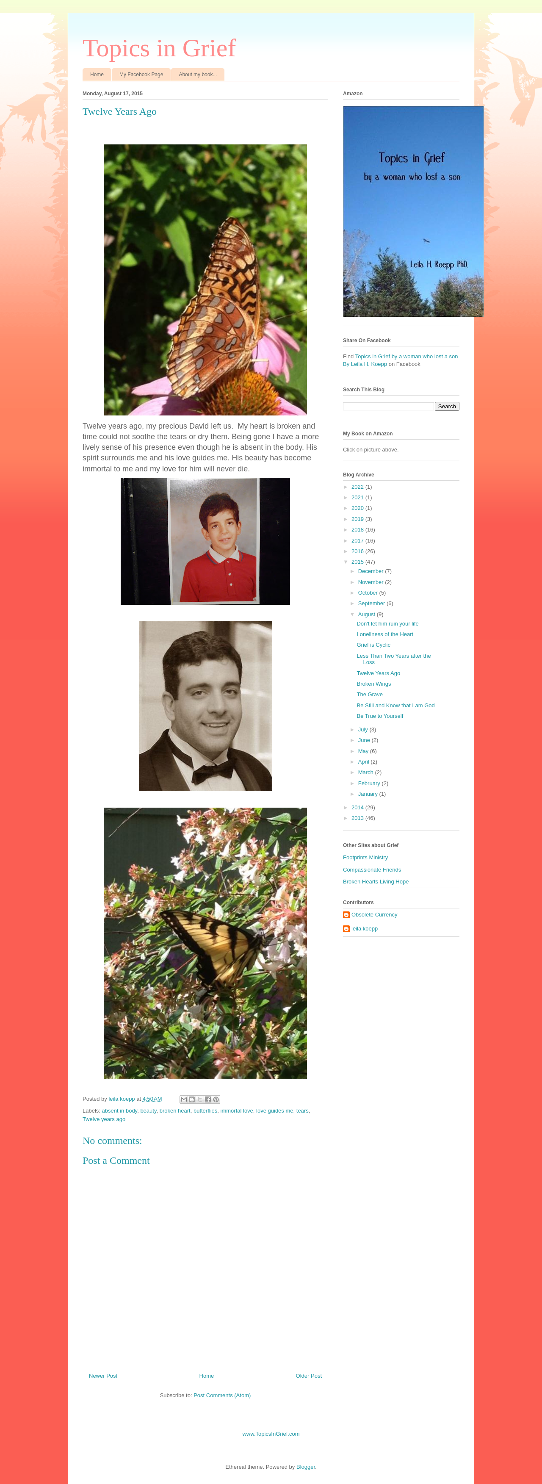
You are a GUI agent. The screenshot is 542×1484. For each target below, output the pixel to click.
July (364, 729)
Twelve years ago (104, 1119)
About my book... (198, 75)
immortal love (237, 1110)
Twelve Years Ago (378, 673)
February (370, 783)
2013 (358, 818)
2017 (358, 540)
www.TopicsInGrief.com (270, 1434)
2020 (358, 508)
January (368, 794)
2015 (358, 562)
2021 (358, 497)
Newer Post (103, 1376)
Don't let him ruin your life (387, 623)
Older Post (309, 1376)
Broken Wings (374, 684)
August (367, 614)
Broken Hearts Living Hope (376, 881)
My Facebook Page (141, 75)
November (371, 582)
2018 (358, 529)
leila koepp (364, 928)
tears (302, 1110)
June (365, 740)
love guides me (274, 1110)
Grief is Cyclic (373, 645)
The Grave (369, 694)
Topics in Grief (159, 48)
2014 (358, 807)
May (364, 751)
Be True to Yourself (380, 716)
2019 (358, 519)
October (368, 593)
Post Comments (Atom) (222, 1395)
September (372, 603)
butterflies (205, 1110)
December (371, 571)
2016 (358, 551)
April (364, 762)
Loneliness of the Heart (385, 634)
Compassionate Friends (372, 870)
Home (97, 75)
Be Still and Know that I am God (395, 705)
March (366, 772)
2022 (358, 487)
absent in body (120, 1110)
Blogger (305, 1467)
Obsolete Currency (374, 914)
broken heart (175, 1110)
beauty (148, 1110)
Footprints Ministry (365, 857)
